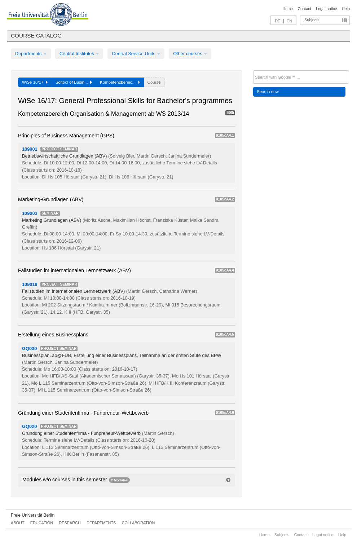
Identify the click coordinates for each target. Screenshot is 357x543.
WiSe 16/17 (35, 82)
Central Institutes (79, 53)
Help (346, 8)
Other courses (190, 53)
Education (41, 523)
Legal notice (326, 8)
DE (277, 21)
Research (69, 523)
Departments (31, 53)
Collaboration (138, 523)
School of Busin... (74, 82)
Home (287, 8)
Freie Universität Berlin (32, 515)
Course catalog (36, 35)
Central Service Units (136, 53)
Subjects (311, 20)
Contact (304, 8)
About (17, 523)
